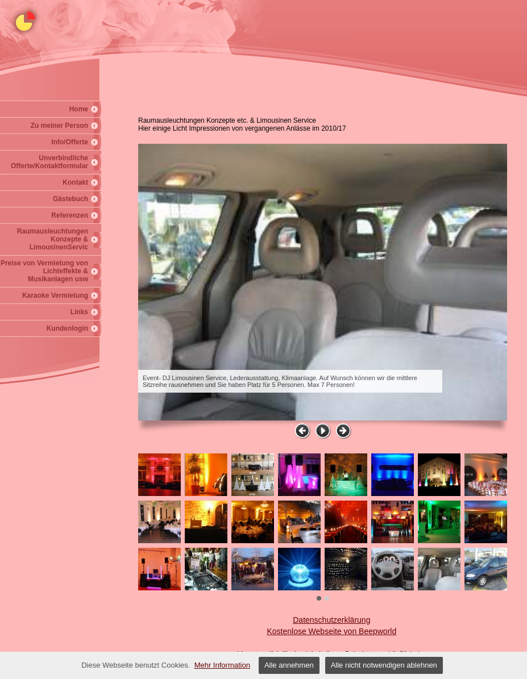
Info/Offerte (69, 142)
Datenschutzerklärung (331, 619)
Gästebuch (70, 199)
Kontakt (75, 182)
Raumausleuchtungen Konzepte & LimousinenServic (52, 239)
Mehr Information (222, 665)
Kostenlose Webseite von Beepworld (331, 631)
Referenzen (69, 215)
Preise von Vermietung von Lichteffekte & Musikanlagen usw (44, 271)
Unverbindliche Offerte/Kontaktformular (49, 162)
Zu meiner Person (59, 126)
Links (79, 312)
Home (78, 109)
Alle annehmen (289, 665)
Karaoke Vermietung (55, 295)
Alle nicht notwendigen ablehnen (384, 665)
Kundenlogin (67, 328)
